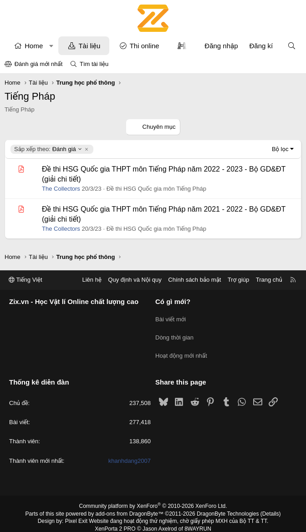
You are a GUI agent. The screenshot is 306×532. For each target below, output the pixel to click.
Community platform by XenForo (153, 498)
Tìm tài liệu (94, 64)
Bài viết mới (170, 317)
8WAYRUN (197, 521)
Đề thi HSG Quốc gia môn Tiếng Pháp (156, 188)
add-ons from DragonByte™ (129, 506)
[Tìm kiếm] (291, 45)
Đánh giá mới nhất (39, 64)
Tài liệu (89, 46)
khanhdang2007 (129, 453)
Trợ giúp (238, 280)
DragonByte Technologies (228, 506)
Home (34, 46)
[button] (51, 45)
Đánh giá (48, 149)
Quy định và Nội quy (135, 280)
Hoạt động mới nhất (181, 350)
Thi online (144, 46)
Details (270, 506)
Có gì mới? (172, 302)
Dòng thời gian (174, 333)
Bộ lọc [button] (280, 149)
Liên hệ (91, 280)
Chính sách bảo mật (194, 280)
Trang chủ (269, 280)
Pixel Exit (76, 513)
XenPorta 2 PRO (115, 521)
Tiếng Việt (25, 280)
